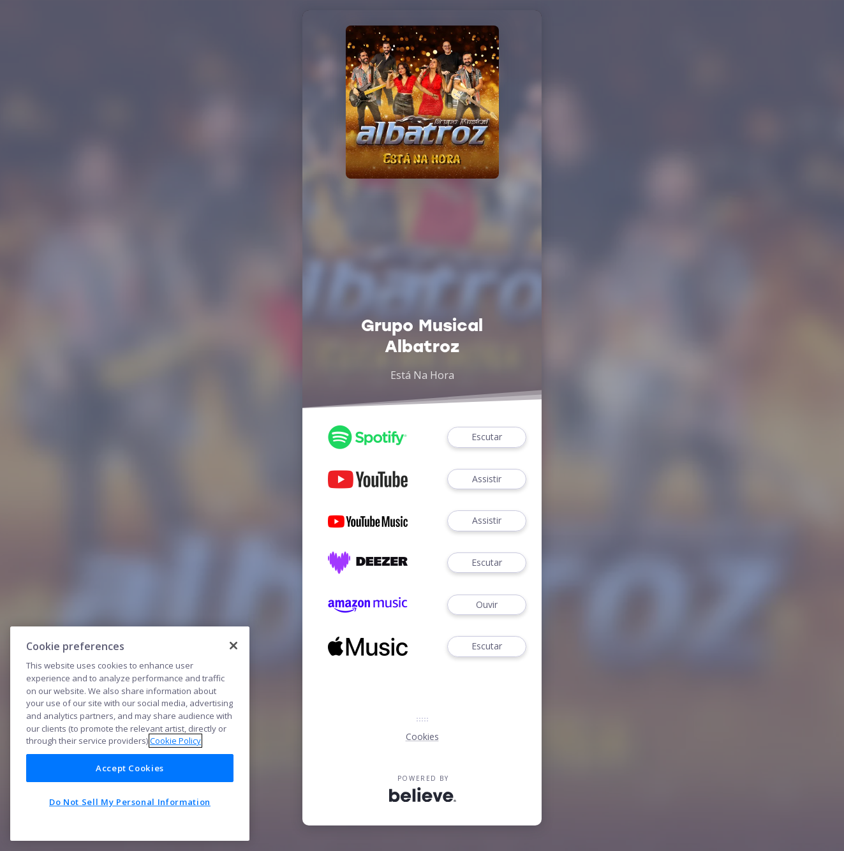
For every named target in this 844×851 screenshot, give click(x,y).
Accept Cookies (130, 768)
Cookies (422, 736)
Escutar (487, 437)
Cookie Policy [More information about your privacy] (175, 740)
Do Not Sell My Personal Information (130, 802)
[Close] (233, 646)
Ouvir (487, 605)
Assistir (487, 479)
